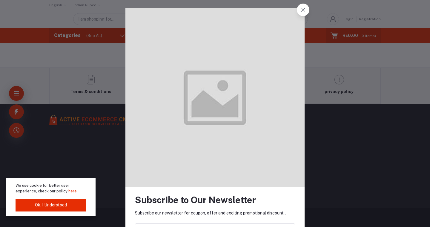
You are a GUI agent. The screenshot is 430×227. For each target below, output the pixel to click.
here (72, 191)
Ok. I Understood (51, 205)
